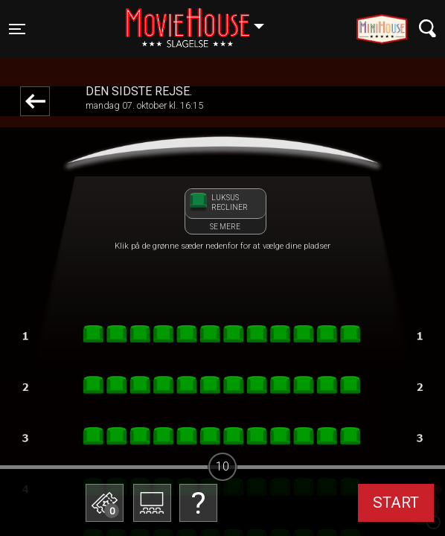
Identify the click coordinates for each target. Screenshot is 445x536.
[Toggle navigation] (17, 29)
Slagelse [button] (202, 20)
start (396, 502)
